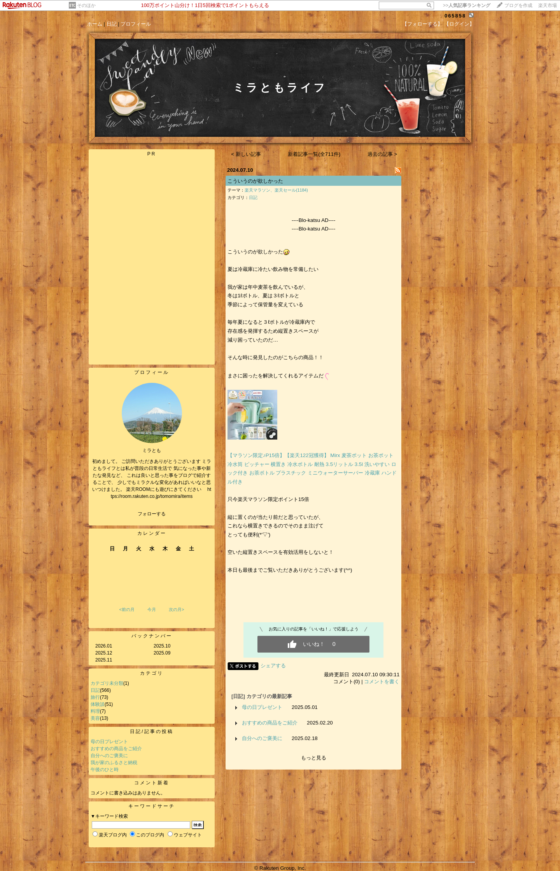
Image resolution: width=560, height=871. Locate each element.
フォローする (152, 514)
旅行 (95, 697)
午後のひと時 (105, 769)
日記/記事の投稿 (151, 731)
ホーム (94, 24)
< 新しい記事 (246, 154)
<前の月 (126, 609)
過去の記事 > (382, 154)
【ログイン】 (459, 24)
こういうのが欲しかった (255, 181)
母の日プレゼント (109, 741)
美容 (95, 718)
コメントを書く (381, 681)
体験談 (98, 704)
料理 (95, 711)
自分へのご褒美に (109, 755)
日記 (112, 24)
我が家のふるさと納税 (114, 762)
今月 (151, 609)
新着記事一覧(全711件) (314, 154)
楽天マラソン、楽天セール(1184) (276, 190)
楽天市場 (547, 5)
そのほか (86, 5)
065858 (455, 16)
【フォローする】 (422, 24)
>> (466, 5)
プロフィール (136, 24)
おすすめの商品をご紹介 (116, 748)
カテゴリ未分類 (107, 683)
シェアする (273, 666)
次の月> (176, 609)
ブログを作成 (518, 5)
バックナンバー (151, 636)
